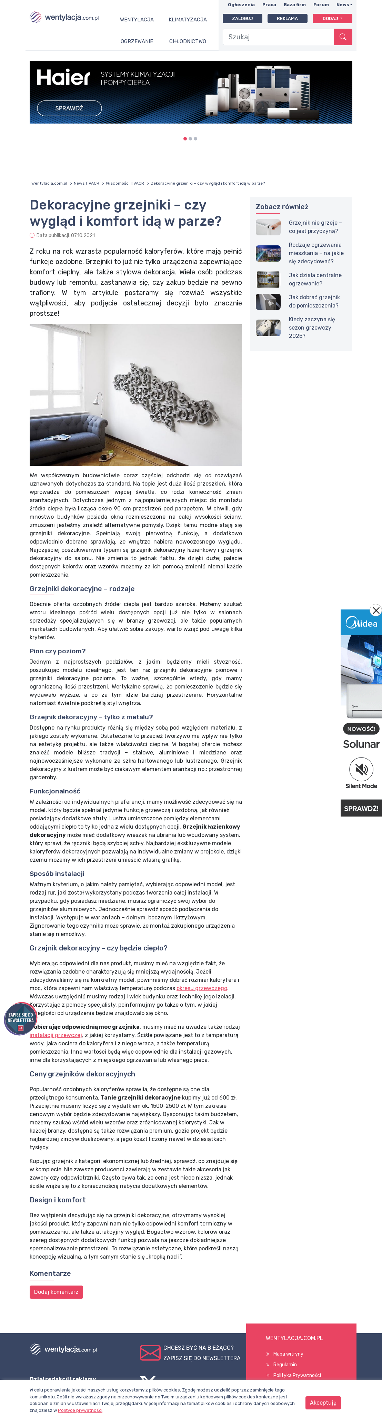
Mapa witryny (288, 1354)
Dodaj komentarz (56, 1292)
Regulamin (285, 1365)
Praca (269, 4)
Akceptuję (323, 1402)
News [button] (342, 4)
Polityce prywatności (80, 1410)
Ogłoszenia (241, 4)
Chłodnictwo (187, 41)
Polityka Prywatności (297, 1375)
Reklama (287, 18)
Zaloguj (242, 18)
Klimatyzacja (188, 20)
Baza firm (295, 4)
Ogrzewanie (137, 41)
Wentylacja (137, 20)
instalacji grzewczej (56, 1035)
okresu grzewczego (202, 988)
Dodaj (331, 18)
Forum (321, 4)
